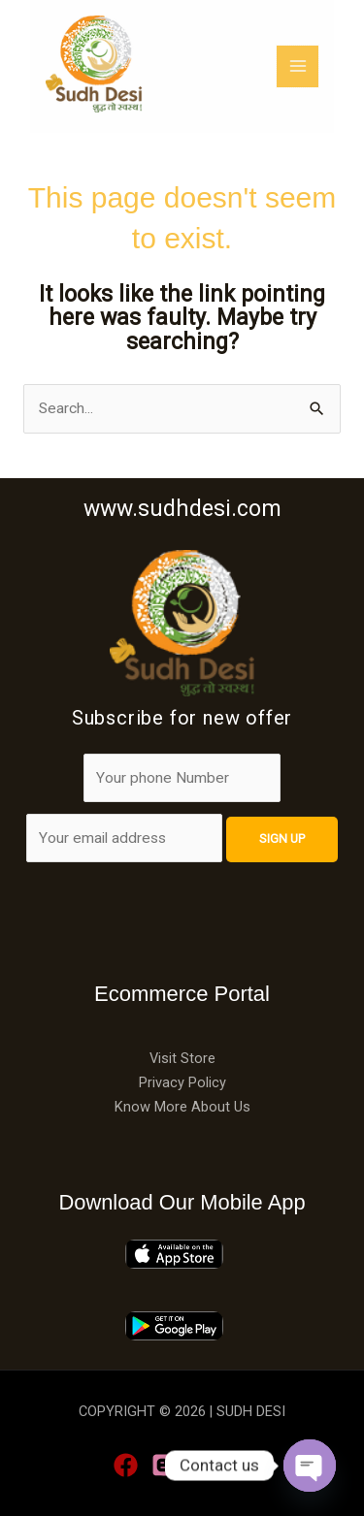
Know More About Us (182, 1106)
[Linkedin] (201, 1465)
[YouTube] (239, 1465)
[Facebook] (126, 1465)
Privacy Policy (182, 1082)
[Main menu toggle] (327, 66)
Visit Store (182, 1058)
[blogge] (163, 1465)
